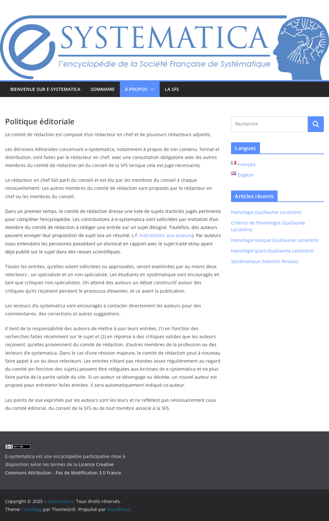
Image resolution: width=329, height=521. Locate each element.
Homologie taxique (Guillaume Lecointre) (274, 240)
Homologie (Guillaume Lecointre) (266, 212)
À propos (136, 89)
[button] (151, 89)
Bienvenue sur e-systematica (45, 89)
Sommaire (103, 89)
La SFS (172, 89)
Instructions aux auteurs (165, 235)
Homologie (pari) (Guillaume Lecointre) (272, 251)
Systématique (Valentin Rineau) (264, 261)
